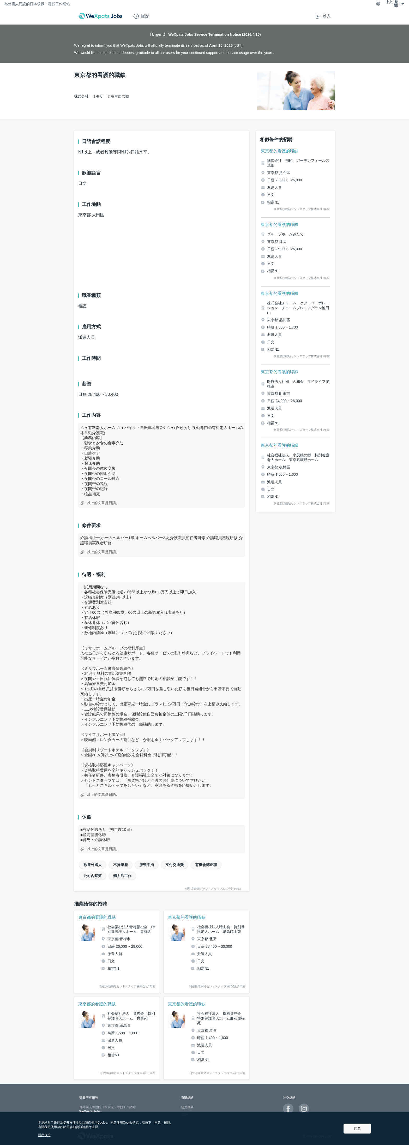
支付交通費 (174, 865)
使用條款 (187, 1107)
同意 (357, 1128)
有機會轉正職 (206, 865)
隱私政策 (44, 1135)
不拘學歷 (120, 865)
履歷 (141, 16)
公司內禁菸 (92, 876)
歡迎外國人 (92, 865)
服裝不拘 (146, 865)
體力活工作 (122, 876)
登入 (323, 16)
